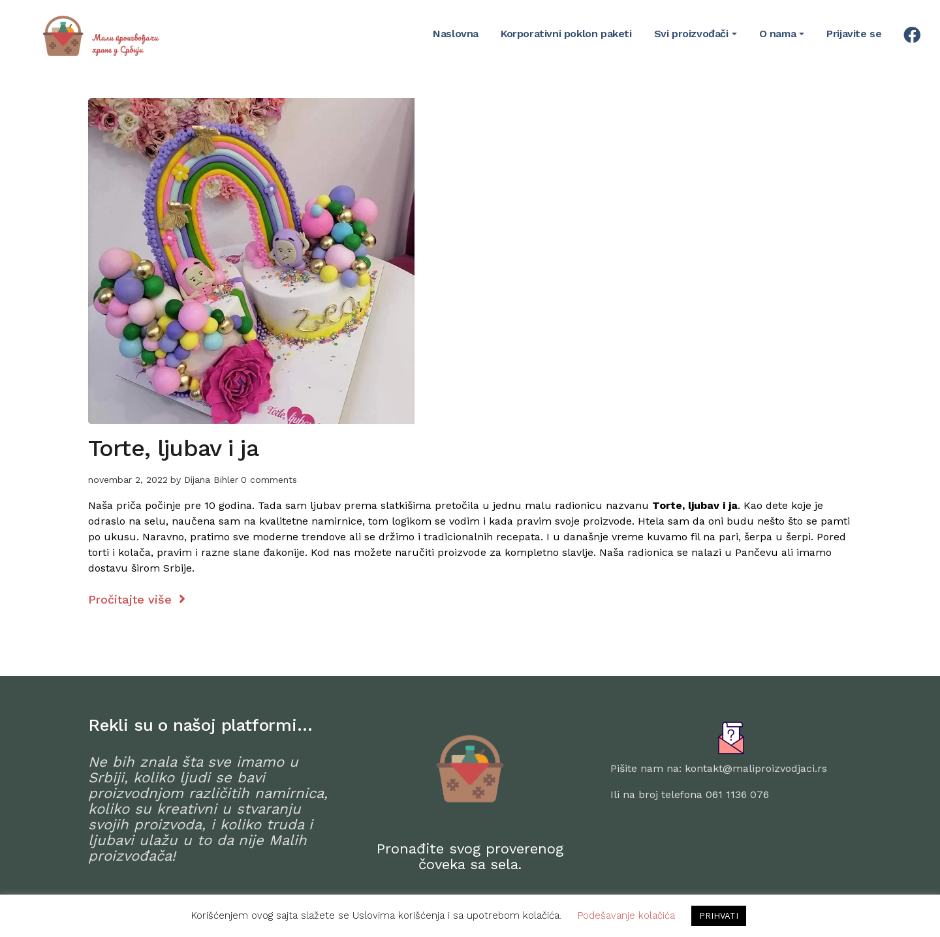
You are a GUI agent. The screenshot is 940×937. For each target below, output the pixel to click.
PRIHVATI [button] (718, 916)
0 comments (269, 479)
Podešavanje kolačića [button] (626, 915)
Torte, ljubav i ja (173, 448)
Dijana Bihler (211, 479)
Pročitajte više (136, 599)
